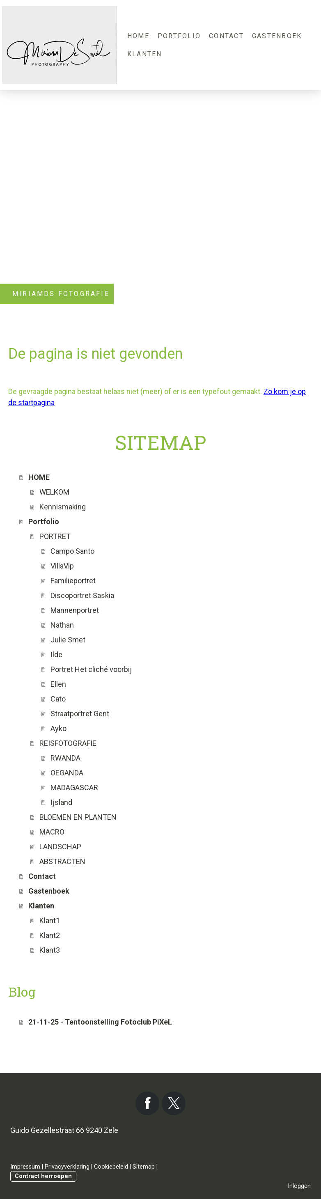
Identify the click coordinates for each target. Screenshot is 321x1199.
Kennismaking (62, 506)
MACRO (51, 832)
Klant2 (49, 935)
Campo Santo (72, 551)
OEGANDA (66, 772)
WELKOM (54, 492)
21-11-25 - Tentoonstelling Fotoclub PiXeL (100, 1022)
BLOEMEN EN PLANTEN (78, 817)
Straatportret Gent (79, 713)
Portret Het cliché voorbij (91, 669)
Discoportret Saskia (82, 595)
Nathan (62, 625)
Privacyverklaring (67, 1166)
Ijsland (61, 802)
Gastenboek (277, 36)
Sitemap (144, 1166)
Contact (226, 36)
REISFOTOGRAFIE (67, 743)
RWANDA (65, 758)
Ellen (58, 684)
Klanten (144, 54)
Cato (58, 699)
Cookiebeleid (111, 1166)
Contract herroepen (43, 1176)
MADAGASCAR (74, 787)
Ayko (58, 728)
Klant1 (49, 920)
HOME (138, 36)
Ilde (56, 654)
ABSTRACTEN (62, 861)
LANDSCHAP (60, 846)
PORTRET (55, 536)
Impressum (25, 1166)
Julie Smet (67, 639)
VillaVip (62, 566)
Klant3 (49, 950)
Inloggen (299, 1186)
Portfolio (179, 36)
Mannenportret (74, 610)
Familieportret (73, 580)
